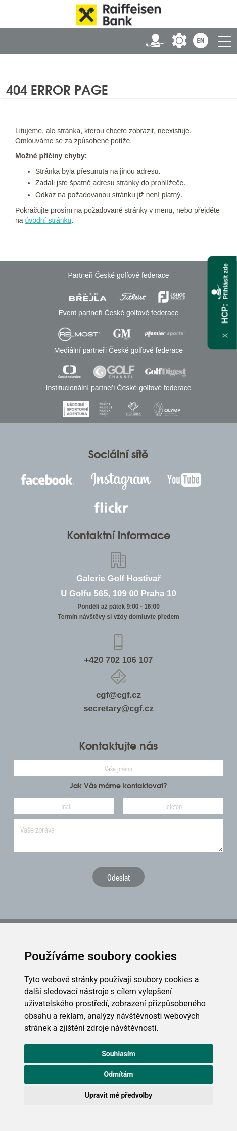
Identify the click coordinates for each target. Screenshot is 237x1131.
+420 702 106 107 (118, 660)
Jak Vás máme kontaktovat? (118, 785)
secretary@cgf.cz (118, 708)
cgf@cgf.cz (118, 695)
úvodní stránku (48, 220)
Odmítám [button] (118, 1074)
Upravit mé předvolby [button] (118, 1095)
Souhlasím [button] (118, 1053)
